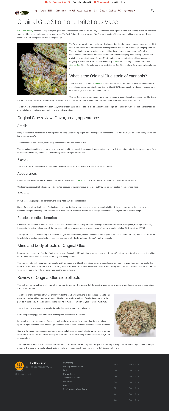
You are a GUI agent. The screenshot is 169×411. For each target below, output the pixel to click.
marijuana (81, 180)
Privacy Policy (69, 374)
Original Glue (74, 65)
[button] (134, 10)
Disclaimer (68, 381)
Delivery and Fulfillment (73, 366)
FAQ (65, 370)
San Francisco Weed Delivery (75, 389)
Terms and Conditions (73, 378)
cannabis (98, 83)
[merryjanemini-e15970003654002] (22, 10)
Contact (66, 385)
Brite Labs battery (25, 31)
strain (115, 61)
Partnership (68, 363)
